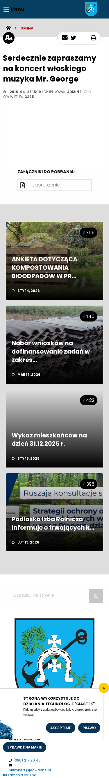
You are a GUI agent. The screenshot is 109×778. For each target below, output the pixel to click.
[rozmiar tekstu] (9, 38)
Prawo (89, 728)
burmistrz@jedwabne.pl (30, 770)
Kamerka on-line (19, 775)
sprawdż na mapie (24, 747)
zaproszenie (46, 185)
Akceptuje (60, 728)
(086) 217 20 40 (27, 760)
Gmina (26, 28)
